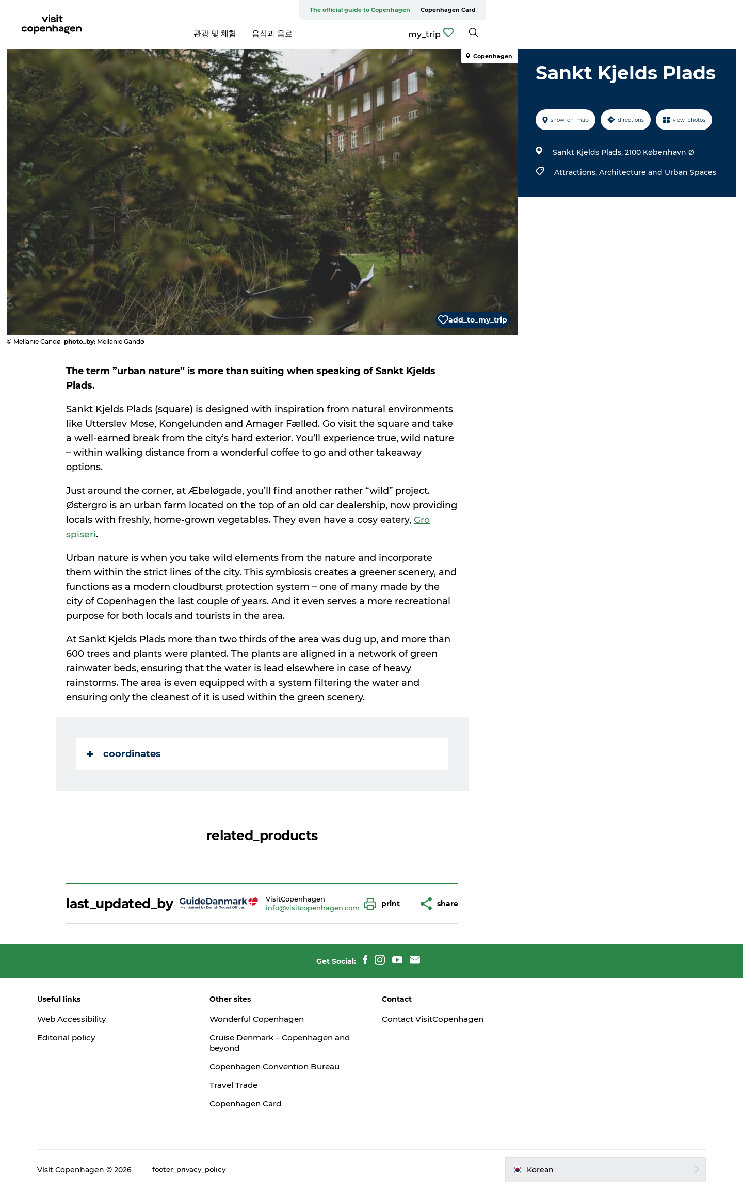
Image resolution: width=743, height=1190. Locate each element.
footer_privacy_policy (206, 1170)
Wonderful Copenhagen (268, 1019)
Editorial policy (82, 1037)
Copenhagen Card (705, 9)
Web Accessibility (88, 1019)
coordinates (125, 754)
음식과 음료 (400, 33)
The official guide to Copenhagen (617, 9)
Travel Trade (242, 1085)
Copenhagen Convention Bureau (287, 1066)
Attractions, (575, 172)
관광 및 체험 (343, 33)
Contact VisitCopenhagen (436, 1019)
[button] (385, 904)
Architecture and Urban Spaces (656, 172)
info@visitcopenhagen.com (314, 908)
